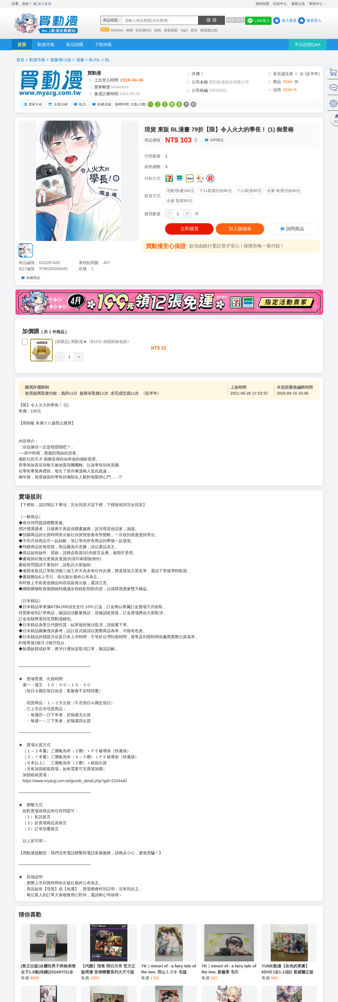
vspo (184, 30)
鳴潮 (129, 30)
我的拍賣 (262, 4)
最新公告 (298, 4)
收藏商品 (29, 277)
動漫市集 (46, 44)
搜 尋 (211, 20)
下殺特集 (103, 44)
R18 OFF (235, 20)
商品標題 (110, 20)
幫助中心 (316, 4)
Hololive (117, 30)
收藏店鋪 (100, 104)
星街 (194, 30)
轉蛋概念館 (209, 30)
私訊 (79, 104)
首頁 (21, 44)
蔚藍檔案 (171, 30)
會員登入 (314, 20)
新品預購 (74, 44)
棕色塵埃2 (143, 30)
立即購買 (189, 228)
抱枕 (157, 30)
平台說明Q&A (307, 44)
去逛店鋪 (57, 104)
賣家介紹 (32, 104)
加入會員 (44, 4)
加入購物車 (240, 228)
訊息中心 (280, 4)
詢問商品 (213, 140)
